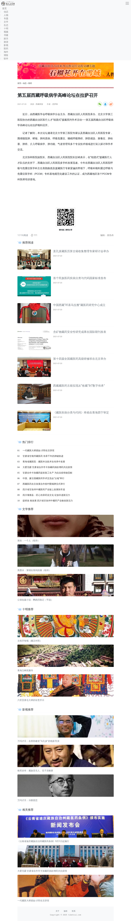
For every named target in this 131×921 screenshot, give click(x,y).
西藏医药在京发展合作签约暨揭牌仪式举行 (44, 484)
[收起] (127, 3)
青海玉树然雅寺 (25, 670)
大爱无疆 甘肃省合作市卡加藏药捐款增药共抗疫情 (47, 467)
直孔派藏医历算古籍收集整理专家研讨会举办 (81, 251)
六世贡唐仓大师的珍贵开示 (30, 700)
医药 (30, 83)
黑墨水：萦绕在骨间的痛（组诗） (34, 570)
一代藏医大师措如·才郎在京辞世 (38, 450)
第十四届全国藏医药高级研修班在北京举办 (79, 358)
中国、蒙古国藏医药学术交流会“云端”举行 (43, 478)
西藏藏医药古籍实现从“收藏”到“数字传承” (79, 385)
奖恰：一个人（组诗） (28, 540)
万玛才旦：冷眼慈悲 (27, 800)
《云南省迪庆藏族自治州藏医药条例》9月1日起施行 (43, 841)
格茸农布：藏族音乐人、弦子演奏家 (35, 770)
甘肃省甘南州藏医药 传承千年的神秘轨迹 (43, 456)
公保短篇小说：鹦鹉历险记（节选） (35, 599)
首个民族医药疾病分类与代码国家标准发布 (79, 278)
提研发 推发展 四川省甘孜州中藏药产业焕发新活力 (48, 500)
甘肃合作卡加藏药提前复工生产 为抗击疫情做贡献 (47, 472)
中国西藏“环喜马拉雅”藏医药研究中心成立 (79, 305)
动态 (25, 83)
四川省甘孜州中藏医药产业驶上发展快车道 (44, 489)
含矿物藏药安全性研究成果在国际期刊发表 (79, 332)
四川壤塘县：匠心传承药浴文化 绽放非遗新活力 (46, 495)
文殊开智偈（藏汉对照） (29, 640)
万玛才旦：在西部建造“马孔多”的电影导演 (38, 741)
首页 (19, 83)
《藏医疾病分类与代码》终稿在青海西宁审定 (81, 412)
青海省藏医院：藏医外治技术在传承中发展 (44, 461)
